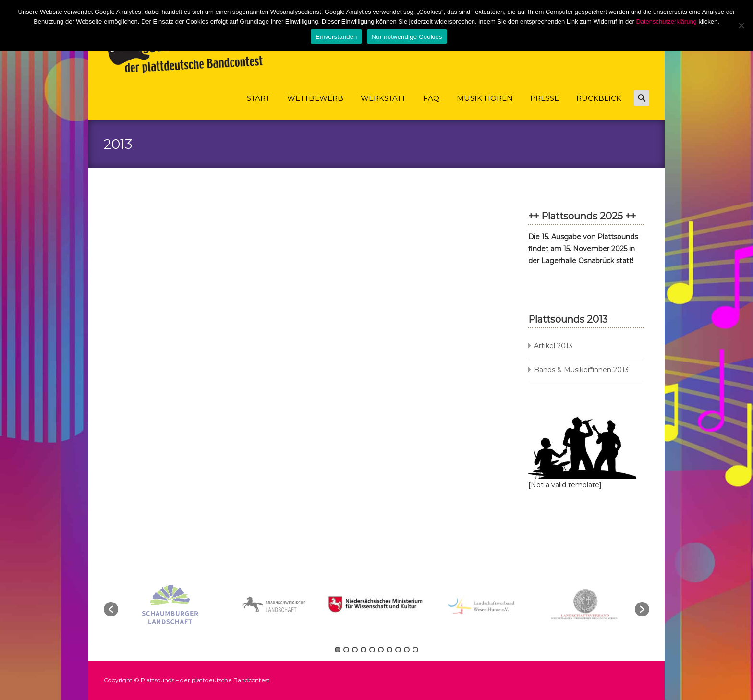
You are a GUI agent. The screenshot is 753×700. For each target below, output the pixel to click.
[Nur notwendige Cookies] (741, 25)
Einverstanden (336, 36)
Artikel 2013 (553, 345)
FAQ (431, 107)
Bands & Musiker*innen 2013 (581, 369)
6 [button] (381, 649)
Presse (544, 107)
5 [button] (372, 649)
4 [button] (363, 649)
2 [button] (346, 649)
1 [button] (337, 649)
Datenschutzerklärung (666, 21)
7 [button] (389, 649)
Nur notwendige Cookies (407, 36)
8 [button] (398, 649)
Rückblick (599, 107)
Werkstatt (383, 107)
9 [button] (407, 649)
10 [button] (415, 649)
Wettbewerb (315, 107)
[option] (377, 604)
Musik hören (485, 107)
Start (258, 107)
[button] (111, 609)
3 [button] (355, 649)
